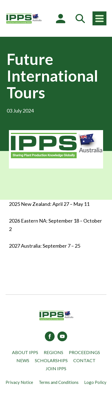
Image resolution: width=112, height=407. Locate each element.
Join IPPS (56, 368)
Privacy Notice (19, 382)
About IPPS (25, 352)
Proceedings (84, 352)
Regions (53, 352)
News (22, 360)
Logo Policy (95, 382)
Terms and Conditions (59, 382)
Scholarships (51, 360)
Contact (84, 360)
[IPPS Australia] (24, 18)
